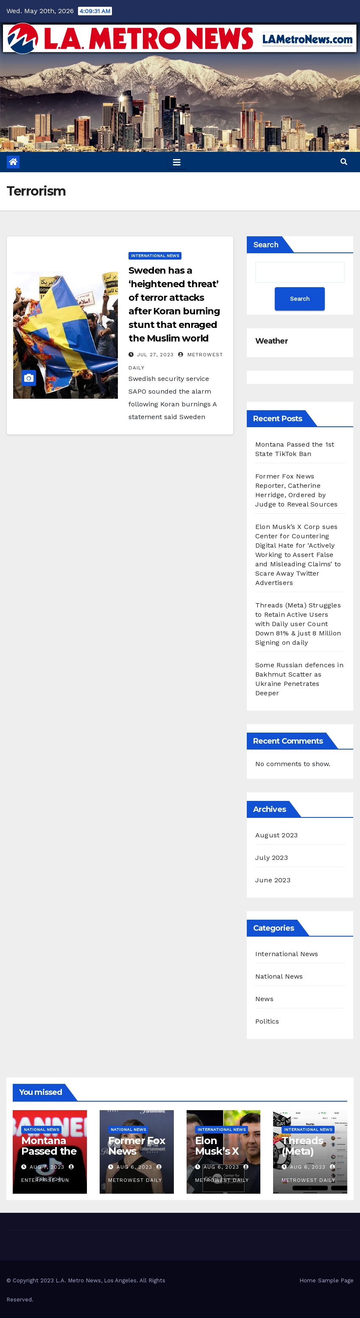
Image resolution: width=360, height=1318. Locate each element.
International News (155, 255)
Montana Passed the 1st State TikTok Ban (49, 1156)
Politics (267, 1021)
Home (307, 1280)
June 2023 (272, 880)
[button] (344, 162)
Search (266, 244)
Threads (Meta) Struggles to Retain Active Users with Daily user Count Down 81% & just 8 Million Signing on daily (298, 623)
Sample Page (336, 1280)
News (264, 999)
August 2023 (276, 835)
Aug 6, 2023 (134, 1167)
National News (279, 976)
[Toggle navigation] (176, 162)
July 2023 (271, 857)
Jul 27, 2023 (155, 355)
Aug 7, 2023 (47, 1167)
